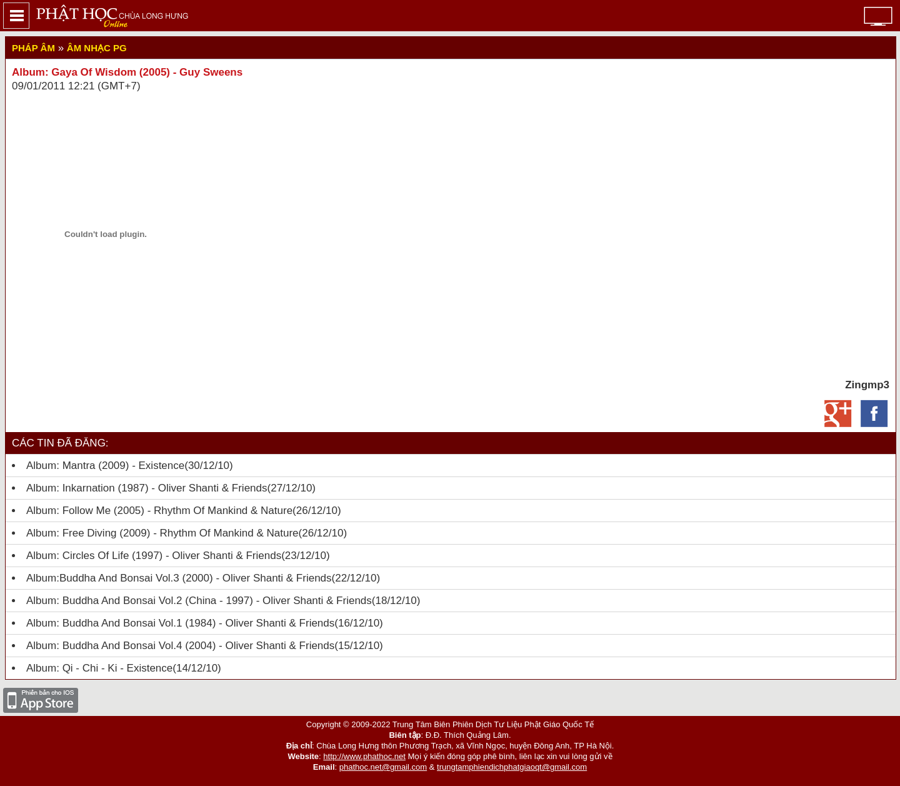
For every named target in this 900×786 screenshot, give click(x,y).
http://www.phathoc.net (364, 756)
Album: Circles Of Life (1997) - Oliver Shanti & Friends (153, 556)
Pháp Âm (33, 48)
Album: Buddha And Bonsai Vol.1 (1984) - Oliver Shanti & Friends (180, 623)
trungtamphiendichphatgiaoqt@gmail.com (512, 767)
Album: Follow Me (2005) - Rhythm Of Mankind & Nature (159, 510)
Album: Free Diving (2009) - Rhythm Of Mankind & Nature (162, 533)
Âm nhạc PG (97, 48)
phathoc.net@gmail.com (383, 767)
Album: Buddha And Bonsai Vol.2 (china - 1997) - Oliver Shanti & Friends (199, 601)
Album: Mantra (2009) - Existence (105, 465)
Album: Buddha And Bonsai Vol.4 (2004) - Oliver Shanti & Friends (180, 646)
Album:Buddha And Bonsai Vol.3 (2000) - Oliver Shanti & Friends (179, 578)
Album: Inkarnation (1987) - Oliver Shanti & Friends (147, 488)
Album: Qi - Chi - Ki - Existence (99, 668)
